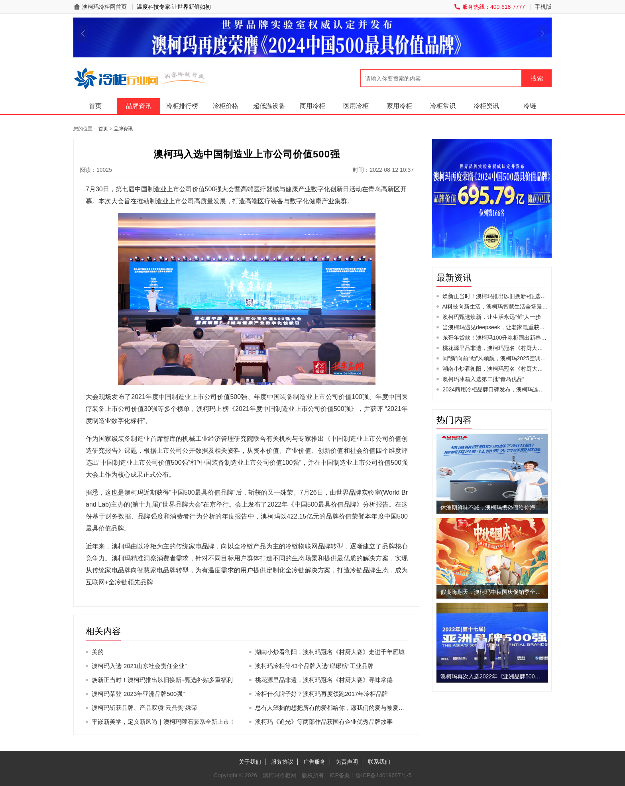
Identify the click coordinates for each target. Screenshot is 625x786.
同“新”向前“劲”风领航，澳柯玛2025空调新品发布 (502, 358)
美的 (98, 651)
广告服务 (314, 761)
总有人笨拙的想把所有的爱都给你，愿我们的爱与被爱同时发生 (339, 707)
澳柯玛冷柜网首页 (104, 7)
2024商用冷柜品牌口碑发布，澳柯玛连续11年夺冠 (504, 389)
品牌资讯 (138, 105)
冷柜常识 (443, 105)
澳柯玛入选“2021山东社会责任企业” (139, 665)
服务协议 (282, 761)
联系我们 (379, 761)
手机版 (543, 7)
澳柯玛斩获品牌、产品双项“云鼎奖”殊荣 (144, 707)
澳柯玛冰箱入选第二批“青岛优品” (483, 379)
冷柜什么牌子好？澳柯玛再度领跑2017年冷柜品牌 (321, 693)
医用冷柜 (356, 105)
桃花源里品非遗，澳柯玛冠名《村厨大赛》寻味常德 (324, 679)
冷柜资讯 (486, 105)
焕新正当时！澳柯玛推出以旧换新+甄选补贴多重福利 (162, 679)
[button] (82, 33)
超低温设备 (269, 105)
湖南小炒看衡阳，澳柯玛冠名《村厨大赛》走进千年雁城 (330, 651)
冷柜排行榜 (182, 105)
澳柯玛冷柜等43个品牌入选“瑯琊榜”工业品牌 (314, 665)
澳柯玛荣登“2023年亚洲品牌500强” (138, 693)
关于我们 (250, 761)
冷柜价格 (225, 105)
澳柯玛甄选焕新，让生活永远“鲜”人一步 (491, 317)
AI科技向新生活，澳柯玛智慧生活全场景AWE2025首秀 (510, 306)
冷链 (529, 105)
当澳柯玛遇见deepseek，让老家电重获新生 (496, 327)
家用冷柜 (399, 105)
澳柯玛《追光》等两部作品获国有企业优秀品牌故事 (324, 721)
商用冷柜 (312, 105)
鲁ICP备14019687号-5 (383, 775)
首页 (95, 105)
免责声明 (347, 761)
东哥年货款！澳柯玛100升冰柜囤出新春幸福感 (500, 337)
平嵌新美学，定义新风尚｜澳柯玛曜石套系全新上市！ (163, 721)
